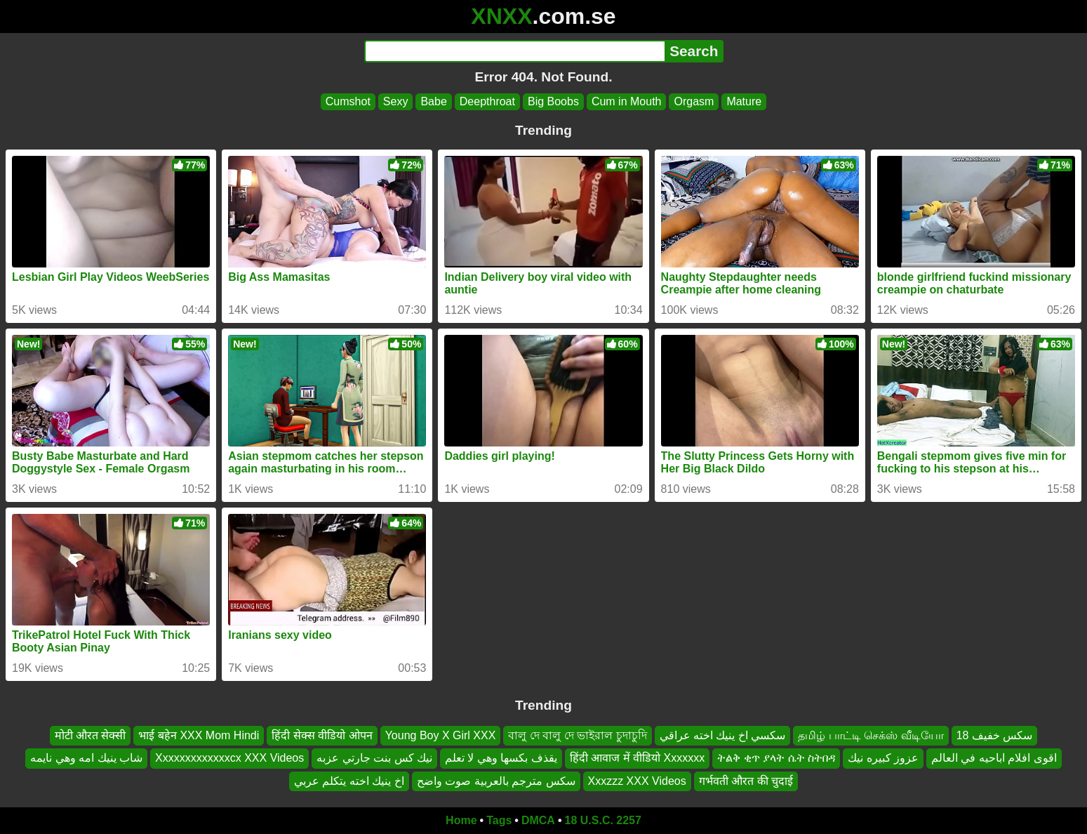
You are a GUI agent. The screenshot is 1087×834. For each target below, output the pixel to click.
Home (461, 820)
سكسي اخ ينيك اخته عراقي (723, 735)
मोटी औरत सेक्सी (90, 735)
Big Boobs (553, 101)
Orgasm (694, 101)
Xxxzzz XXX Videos (637, 781)
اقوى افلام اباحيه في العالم (994, 758)
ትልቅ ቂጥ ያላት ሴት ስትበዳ (776, 758)
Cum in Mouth (627, 101)
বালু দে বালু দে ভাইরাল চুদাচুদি (577, 735)
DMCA (538, 820)
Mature (743, 101)
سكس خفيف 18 (994, 735)
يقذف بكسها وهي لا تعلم (501, 758)
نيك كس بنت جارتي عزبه (374, 758)
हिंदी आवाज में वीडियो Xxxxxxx (637, 758)
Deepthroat (487, 101)
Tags (499, 820)
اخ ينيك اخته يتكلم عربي (349, 781)
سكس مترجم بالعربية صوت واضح (496, 781)
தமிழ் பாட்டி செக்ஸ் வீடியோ (870, 735)
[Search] (514, 51)
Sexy (395, 101)
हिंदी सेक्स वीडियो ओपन (322, 735)
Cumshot (348, 101)
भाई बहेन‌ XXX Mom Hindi (198, 735)
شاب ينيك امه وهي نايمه (86, 758)
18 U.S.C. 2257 (603, 820)
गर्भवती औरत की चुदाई (746, 781)
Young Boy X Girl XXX (440, 735)
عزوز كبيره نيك (883, 758)
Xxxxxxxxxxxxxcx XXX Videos (229, 758)
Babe (433, 101)
